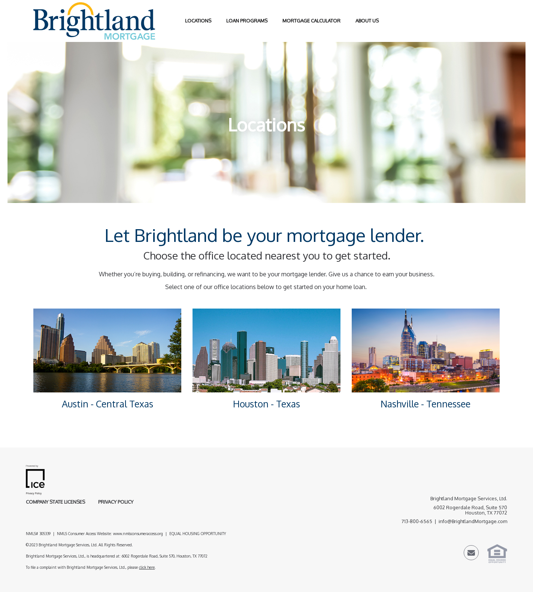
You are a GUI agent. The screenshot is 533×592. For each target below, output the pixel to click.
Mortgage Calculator (311, 21)
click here (147, 567)
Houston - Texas (266, 404)
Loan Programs (246, 21)
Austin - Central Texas (107, 404)
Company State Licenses (55, 502)
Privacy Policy (115, 502)
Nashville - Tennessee (425, 404)
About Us (367, 21)
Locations (198, 21)
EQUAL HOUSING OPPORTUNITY (198, 533)
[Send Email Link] (471, 554)
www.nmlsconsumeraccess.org (138, 533)
